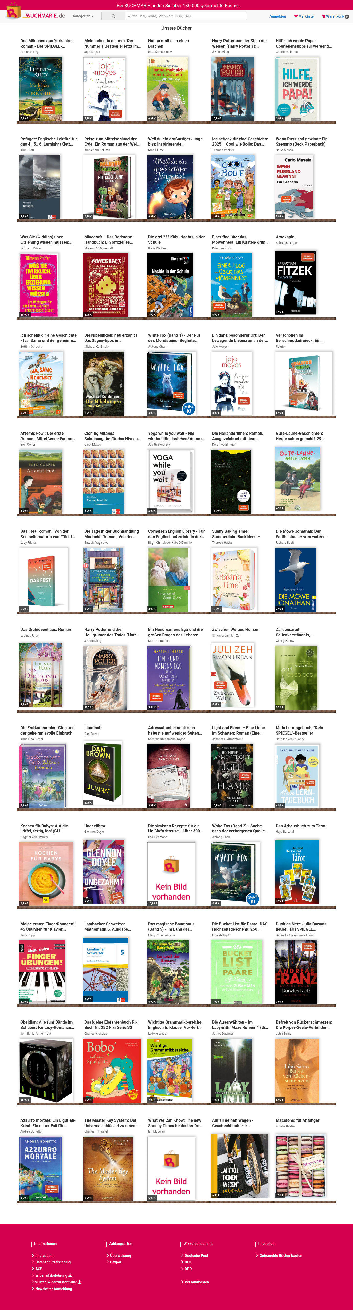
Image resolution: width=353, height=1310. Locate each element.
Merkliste (304, 16)
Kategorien (83, 16)
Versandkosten (194, 1282)
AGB (36, 1269)
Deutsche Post (194, 1255)
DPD (186, 1269)
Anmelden (277, 16)
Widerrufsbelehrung (51, 1275)
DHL (186, 1262)
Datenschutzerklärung (51, 1262)
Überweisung (118, 1255)
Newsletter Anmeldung (51, 1289)
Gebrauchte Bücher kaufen (278, 1255)
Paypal (113, 1262)
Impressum (42, 1255)
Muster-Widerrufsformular (56, 1282)
